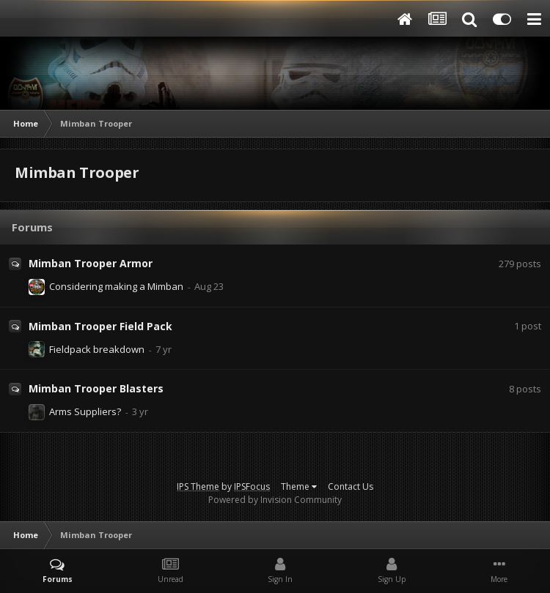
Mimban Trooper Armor (91, 263)
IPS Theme (198, 486)
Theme (299, 486)
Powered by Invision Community (275, 499)
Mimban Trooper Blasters (96, 388)
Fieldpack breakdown (96, 349)
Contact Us (350, 486)
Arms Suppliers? (85, 411)
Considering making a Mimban (116, 286)
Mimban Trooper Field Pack (100, 326)
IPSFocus (252, 486)
